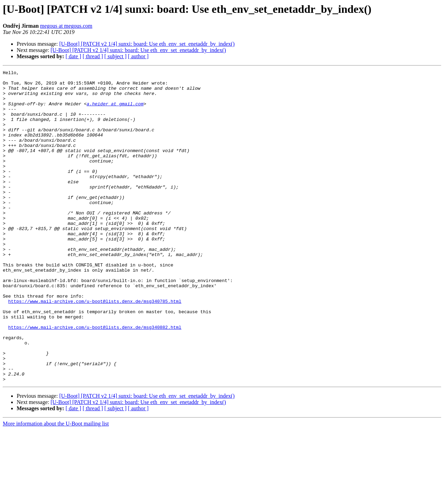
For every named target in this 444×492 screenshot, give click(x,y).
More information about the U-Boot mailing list (56, 486)
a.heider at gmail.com (115, 111)
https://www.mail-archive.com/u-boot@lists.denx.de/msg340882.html (94, 379)
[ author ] (138, 56)
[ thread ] (93, 56)
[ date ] (73, 56)
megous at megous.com (66, 26)
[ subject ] (115, 56)
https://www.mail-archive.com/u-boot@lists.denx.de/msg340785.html (94, 348)
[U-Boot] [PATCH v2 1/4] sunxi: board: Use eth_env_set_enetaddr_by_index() (147, 44)
